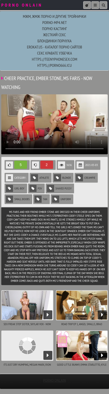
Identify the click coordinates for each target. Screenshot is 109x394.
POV (35, 188)
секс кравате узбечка (54, 53)
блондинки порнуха (55, 40)
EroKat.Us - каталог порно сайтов (54, 46)
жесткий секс (54, 34)
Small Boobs (18, 199)
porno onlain (54, 380)
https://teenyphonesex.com (54, 59)
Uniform (61, 199)
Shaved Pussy (59, 188)
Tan (40, 199)
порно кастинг (54, 28)
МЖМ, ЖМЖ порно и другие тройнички (54, 16)
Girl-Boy (15, 188)
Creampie (85, 177)
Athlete (40, 177)
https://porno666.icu (54, 65)
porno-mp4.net (54, 22)
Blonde (62, 177)
